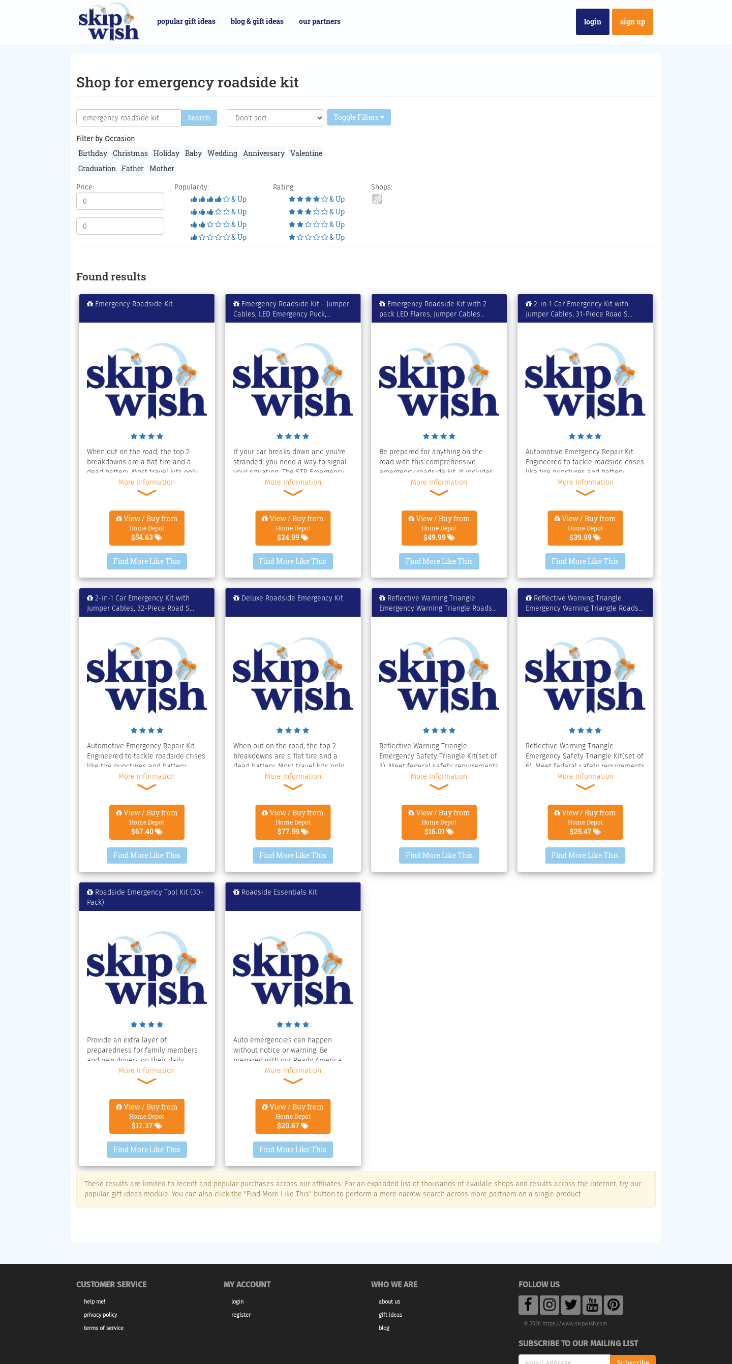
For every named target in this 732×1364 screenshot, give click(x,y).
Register (241, 1315)
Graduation (97, 168)
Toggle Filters (358, 117)
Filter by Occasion (105, 139)
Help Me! (94, 1301)
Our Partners (320, 21)
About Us (389, 1301)
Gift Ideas (390, 1315)
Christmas (130, 153)
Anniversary (264, 153)
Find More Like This (146, 561)
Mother (161, 168)
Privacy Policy (100, 1315)
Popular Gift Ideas (186, 21)
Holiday (166, 153)
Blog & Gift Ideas (257, 21)
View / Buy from (147, 528)
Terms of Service (104, 1328)
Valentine (306, 153)
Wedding (222, 153)
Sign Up (632, 21)
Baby (193, 153)
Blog (384, 1328)
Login (592, 21)
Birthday (92, 153)
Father (132, 168)
